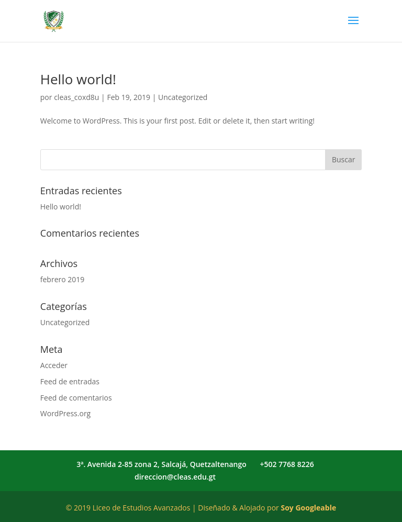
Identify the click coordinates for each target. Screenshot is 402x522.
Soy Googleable (308, 508)
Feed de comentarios (76, 398)
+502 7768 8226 (287, 464)
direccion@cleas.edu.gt (175, 477)
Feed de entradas (69, 381)
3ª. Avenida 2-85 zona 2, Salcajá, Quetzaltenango (161, 464)
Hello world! (78, 79)
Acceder (54, 365)
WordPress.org (65, 413)
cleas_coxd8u (76, 97)
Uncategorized (182, 97)
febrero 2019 (62, 279)
